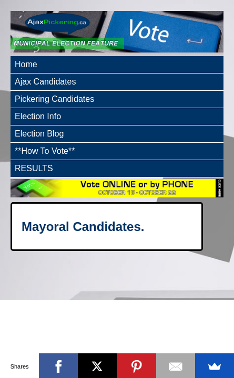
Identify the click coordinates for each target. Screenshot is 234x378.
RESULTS (34, 168)
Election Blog (39, 133)
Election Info (38, 116)
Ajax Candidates (45, 81)
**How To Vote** (45, 150)
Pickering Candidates (54, 98)
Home (26, 64)
